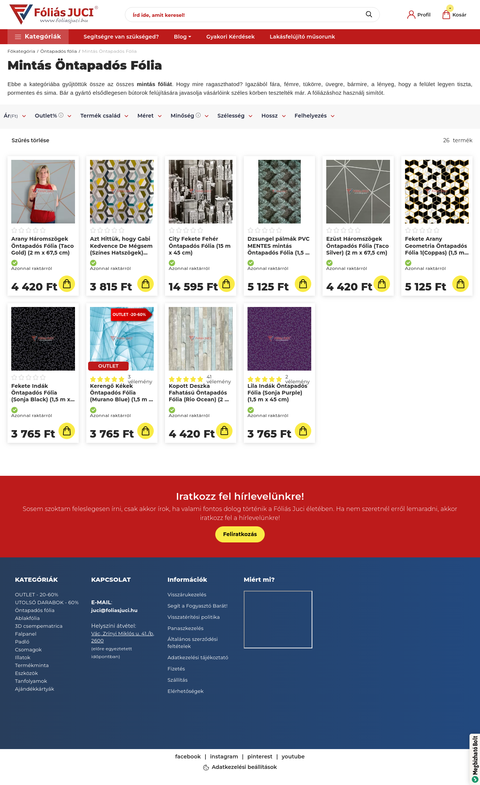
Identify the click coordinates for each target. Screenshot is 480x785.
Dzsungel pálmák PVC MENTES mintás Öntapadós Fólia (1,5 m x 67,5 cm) (279, 249)
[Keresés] (369, 14)
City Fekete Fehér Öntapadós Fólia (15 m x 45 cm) (200, 245)
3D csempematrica (39, 626)
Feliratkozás (240, 534)
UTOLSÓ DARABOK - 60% (47, 602)
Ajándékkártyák (34, 689)
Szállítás (178, 680)
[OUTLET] (108, 366)
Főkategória (21, 51)
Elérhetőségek (186, 691)
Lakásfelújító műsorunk (302, 36)
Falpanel (25, 634)
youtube (293, 756)
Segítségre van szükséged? (121, 36)
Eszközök (26, 673)
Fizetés (176, 669)
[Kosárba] (66, 284)
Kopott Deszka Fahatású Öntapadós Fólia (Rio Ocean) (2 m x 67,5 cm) (199, 396)
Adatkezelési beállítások (244, 767)
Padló (22, 642)
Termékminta (32, 665)
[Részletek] (224, 431)
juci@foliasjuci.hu (114, 610)
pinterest (260, 756)
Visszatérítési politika (194, 617)
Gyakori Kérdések (230, 36)
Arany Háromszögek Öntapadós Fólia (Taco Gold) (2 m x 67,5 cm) (42, 245)
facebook (188, 756)
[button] (38, 36)
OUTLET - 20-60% (36, 594)
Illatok (22, 657)
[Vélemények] (43, 230)
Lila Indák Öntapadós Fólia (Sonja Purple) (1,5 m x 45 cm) (278, 393)
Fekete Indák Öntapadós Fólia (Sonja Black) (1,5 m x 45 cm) (40, 396)
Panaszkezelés (186, 628)
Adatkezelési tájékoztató (198, 657)
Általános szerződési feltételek (193, 642)
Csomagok (28, 649)
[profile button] (418, 14)
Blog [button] (180, 36)
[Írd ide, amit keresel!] (252, 14)
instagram (224, 756)
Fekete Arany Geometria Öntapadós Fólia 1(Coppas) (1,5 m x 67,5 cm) (436, 249)
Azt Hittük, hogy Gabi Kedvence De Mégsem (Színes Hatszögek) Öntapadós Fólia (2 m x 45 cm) (121, 252)
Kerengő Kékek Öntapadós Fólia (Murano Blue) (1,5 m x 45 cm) (121, 396)
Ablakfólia (27, 618)
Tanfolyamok (31, 681)
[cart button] (454, 14)
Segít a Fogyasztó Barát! (198, 606)
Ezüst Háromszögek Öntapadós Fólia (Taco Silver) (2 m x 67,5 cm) (357, 245)
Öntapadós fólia (58, 51)
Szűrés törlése (31, 140)
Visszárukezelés (187, 594)
